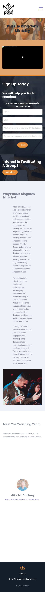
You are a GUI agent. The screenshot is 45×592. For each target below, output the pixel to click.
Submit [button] (22, 145)
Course (23, 574)
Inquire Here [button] (10, 172)
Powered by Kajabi (23, 586)
